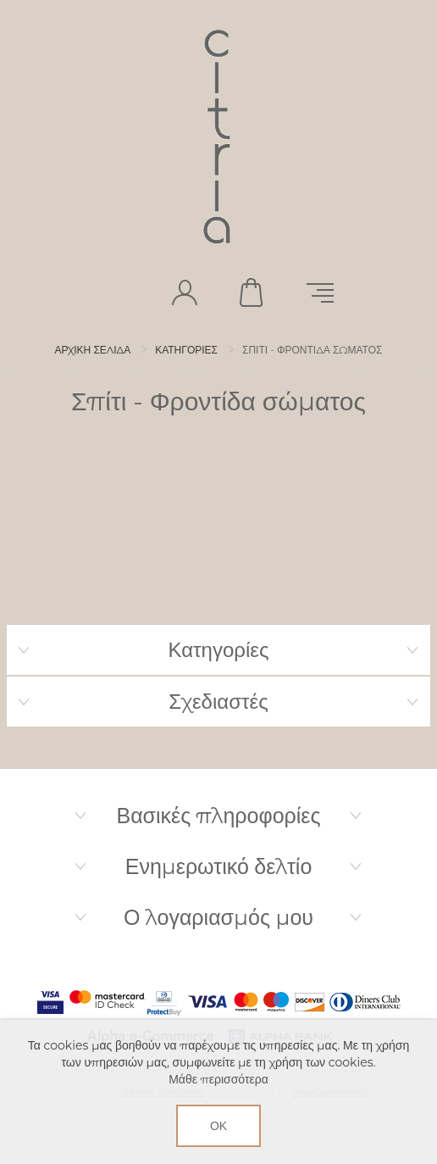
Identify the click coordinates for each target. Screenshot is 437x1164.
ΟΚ (218, 1126)
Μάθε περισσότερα (218, 1079)
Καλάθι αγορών (252, 292)
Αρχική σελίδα (93, 349)
